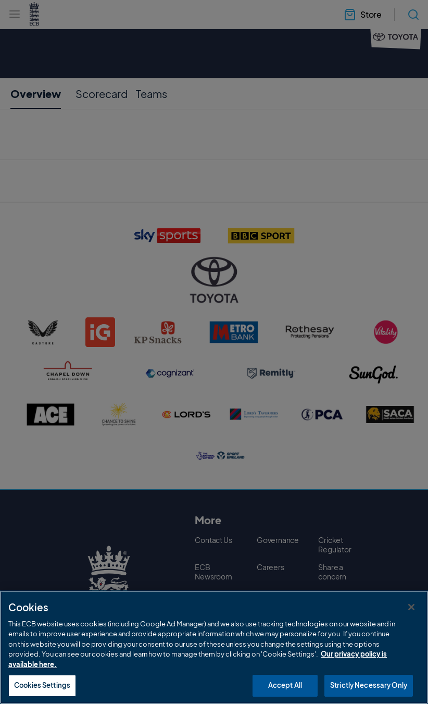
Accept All (285, 685)
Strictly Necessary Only (368, 685)
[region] (214, 647)
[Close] (411, 607)
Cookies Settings (42, 685)
